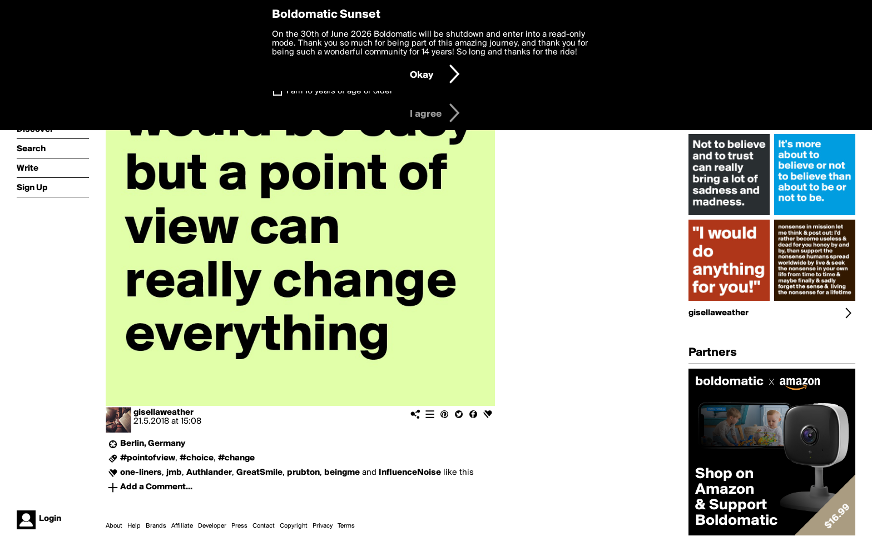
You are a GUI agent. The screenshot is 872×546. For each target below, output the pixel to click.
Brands (156, 526)
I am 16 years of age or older (339, 91)
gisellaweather (163, 412)
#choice (197, 458)
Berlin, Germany (152, 443)
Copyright (294, 526)
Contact (263, 526)
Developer (212, 526)
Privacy (323, 526)
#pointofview (147, 458)
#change (236, 458)
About (114, 526)
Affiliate (182, 526)
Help (134, 526)
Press (239, 526)
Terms (346, 526)
